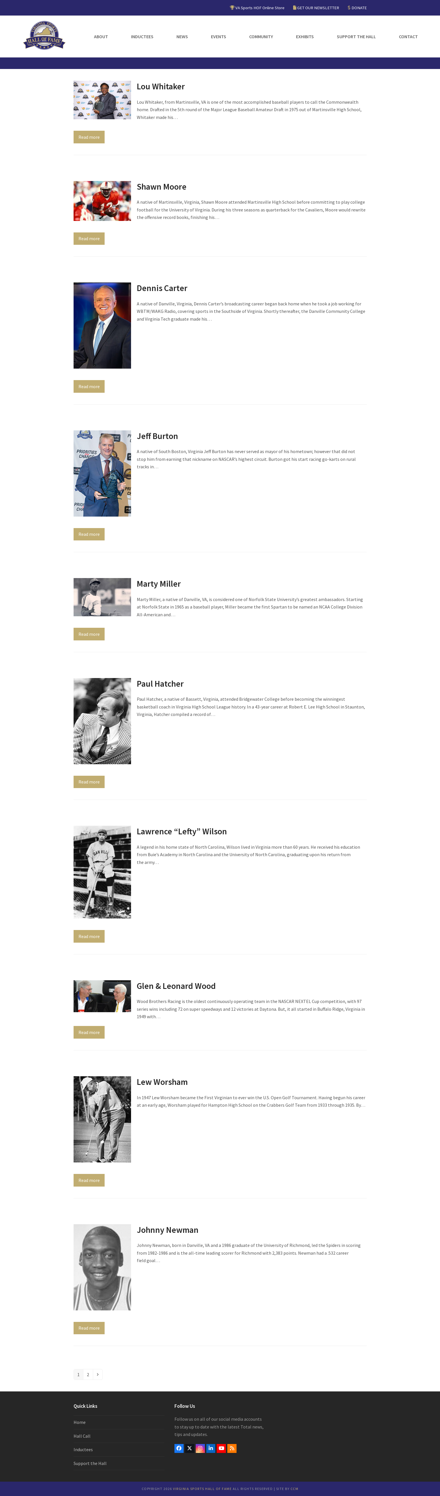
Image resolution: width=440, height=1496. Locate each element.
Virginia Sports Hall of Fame (202, 1489)
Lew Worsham (162, 1082)
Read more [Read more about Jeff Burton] (89, 534)
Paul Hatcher (160, 683)
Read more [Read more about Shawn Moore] (89, 238)
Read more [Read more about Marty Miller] (89, 634)
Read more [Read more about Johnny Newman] (89, 1328)
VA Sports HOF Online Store (260, 7)
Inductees (83, 1449)
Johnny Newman (168, 1229)
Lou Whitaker (161, 86)
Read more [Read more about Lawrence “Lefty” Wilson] (89, 936)
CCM (295, 1489)
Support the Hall (90, 1463)
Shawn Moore (162, 186)
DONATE (359, 7)
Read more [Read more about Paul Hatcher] (89, 782)
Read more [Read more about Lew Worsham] (89, 1180)
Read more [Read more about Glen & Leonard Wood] (89, 1032)
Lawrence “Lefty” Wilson (182, 831)
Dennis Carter (162, 288)
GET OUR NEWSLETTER (318, 7)
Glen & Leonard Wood (176, 986)
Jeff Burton (157, 436)
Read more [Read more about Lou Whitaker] (89, 137)
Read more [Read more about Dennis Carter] (89, 386)
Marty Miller (159, 583)
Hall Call (82, 1436)
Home (80, 1422)
